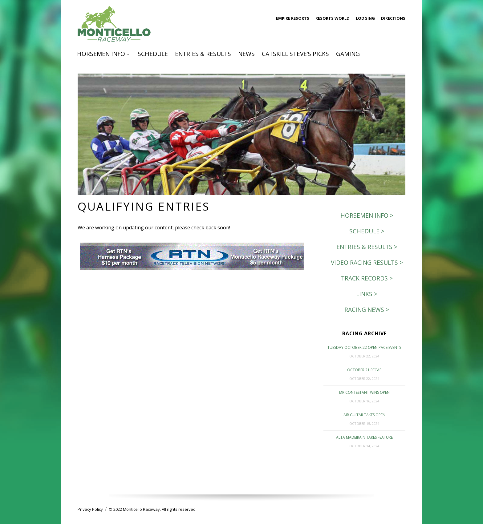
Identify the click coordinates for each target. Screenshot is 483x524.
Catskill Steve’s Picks (295, 54)
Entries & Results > (366, 247)
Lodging (365, 18)
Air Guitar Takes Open (364, 414)
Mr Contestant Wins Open (364, 392)
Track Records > (367, 278)
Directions (393, 18)
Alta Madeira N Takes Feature (364, 437)
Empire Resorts (292, 18)
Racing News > (366, 309)
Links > (366, 294)
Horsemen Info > (366, 215)
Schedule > (366, 231)
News (246, 54)
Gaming (348, 54)
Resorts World (332, 18)
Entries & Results (203, 54)
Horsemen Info (101, 54)
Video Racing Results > (367, 262)
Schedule (153, 54)
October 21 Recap (364, 370)
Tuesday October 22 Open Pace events (364, 347)
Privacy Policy (90, 509)
